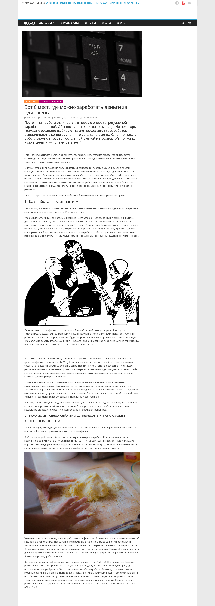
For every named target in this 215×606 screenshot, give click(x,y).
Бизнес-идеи (46, 22)
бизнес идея (59, 117)
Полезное (105, 22)
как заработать (73, 117)
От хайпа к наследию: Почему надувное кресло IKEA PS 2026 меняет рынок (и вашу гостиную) (93, 2)
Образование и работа (51, 101)
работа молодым (89, 117)
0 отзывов (44, 117)
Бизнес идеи (31, 101)
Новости (120, 22)
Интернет (90, 22)
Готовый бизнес (69, 22)
